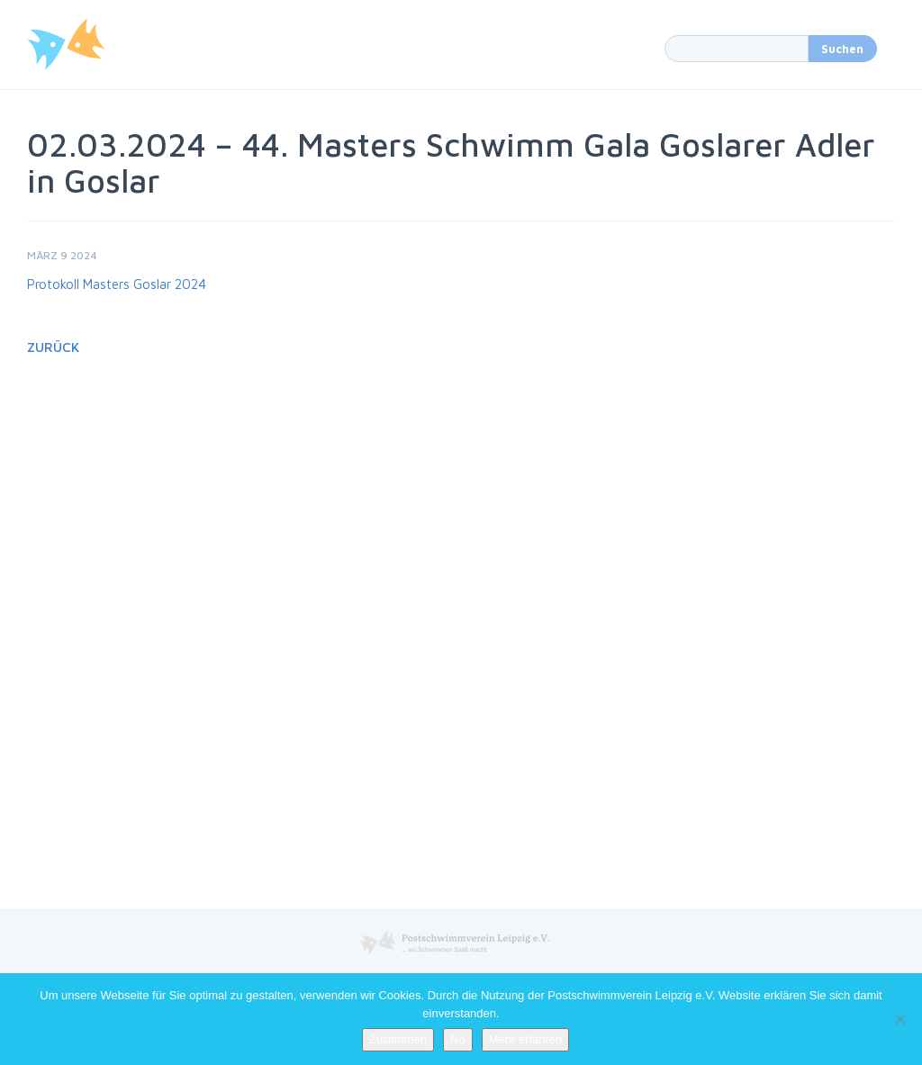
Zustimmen (398, 1039)
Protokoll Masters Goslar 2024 (116, 284)
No (458, 1039)
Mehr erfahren (526, 1039)
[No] (899, 1019)
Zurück (53, 347)
